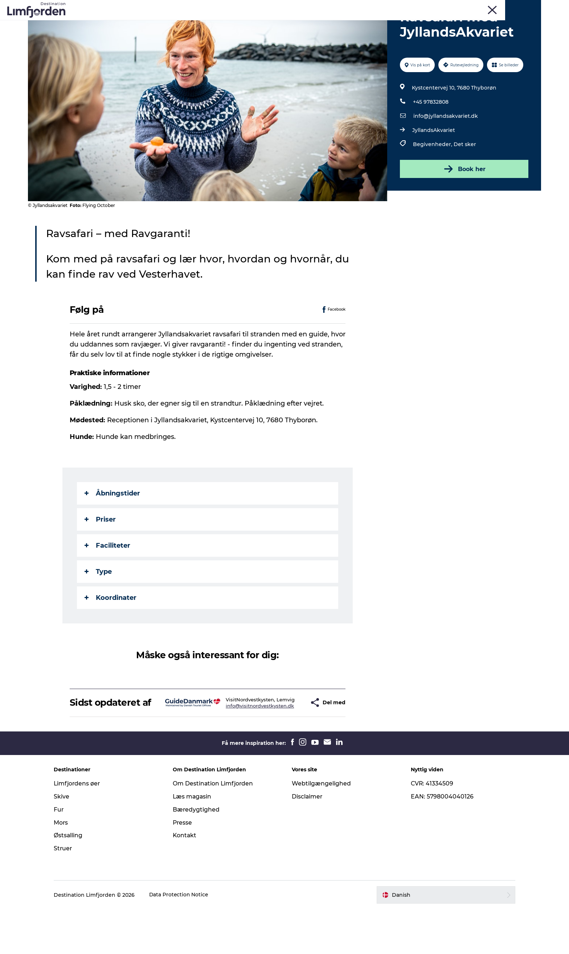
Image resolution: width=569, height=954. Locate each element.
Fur (426, 6)
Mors (461, 6)
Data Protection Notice (185, 940)
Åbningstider (112, 528)
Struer (480, 6)
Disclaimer (307, 841)
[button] (286, 742)
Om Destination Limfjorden (216, 828)
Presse (186, 867)
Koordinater (111, 632)
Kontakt (188, 880)
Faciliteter (108, 580)
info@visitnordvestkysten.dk (239, 748)
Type (98, 606)
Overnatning (360, 23)
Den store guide (411, 23)
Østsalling (74, 880)
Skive (443, 6)
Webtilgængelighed (321, 828)
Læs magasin (195, 841)
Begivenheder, (433, 178)
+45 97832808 (430, 136)
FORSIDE (504, 6)
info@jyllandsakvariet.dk (445, 150)
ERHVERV (530, 6)
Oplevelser (150, 23)
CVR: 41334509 (429, 828)
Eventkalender (196, 23)
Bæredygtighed (199, 854)
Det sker (464, 178)
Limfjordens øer (83, 828)
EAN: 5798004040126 (439, 841)
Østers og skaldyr (308, 23)
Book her (463, 203)
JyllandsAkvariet (433, 164)
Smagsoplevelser (250, 23)
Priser (100, 554)
